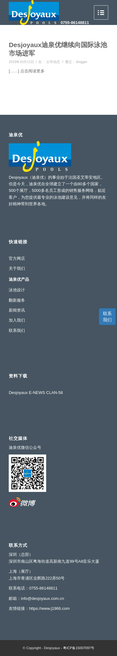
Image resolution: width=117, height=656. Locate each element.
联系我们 (107, 316)
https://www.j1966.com (49, 608)
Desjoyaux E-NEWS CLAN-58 (36, 392)
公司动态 (53, 62)
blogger (81, 62)
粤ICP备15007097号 (78, 648)
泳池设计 (17, 290)
